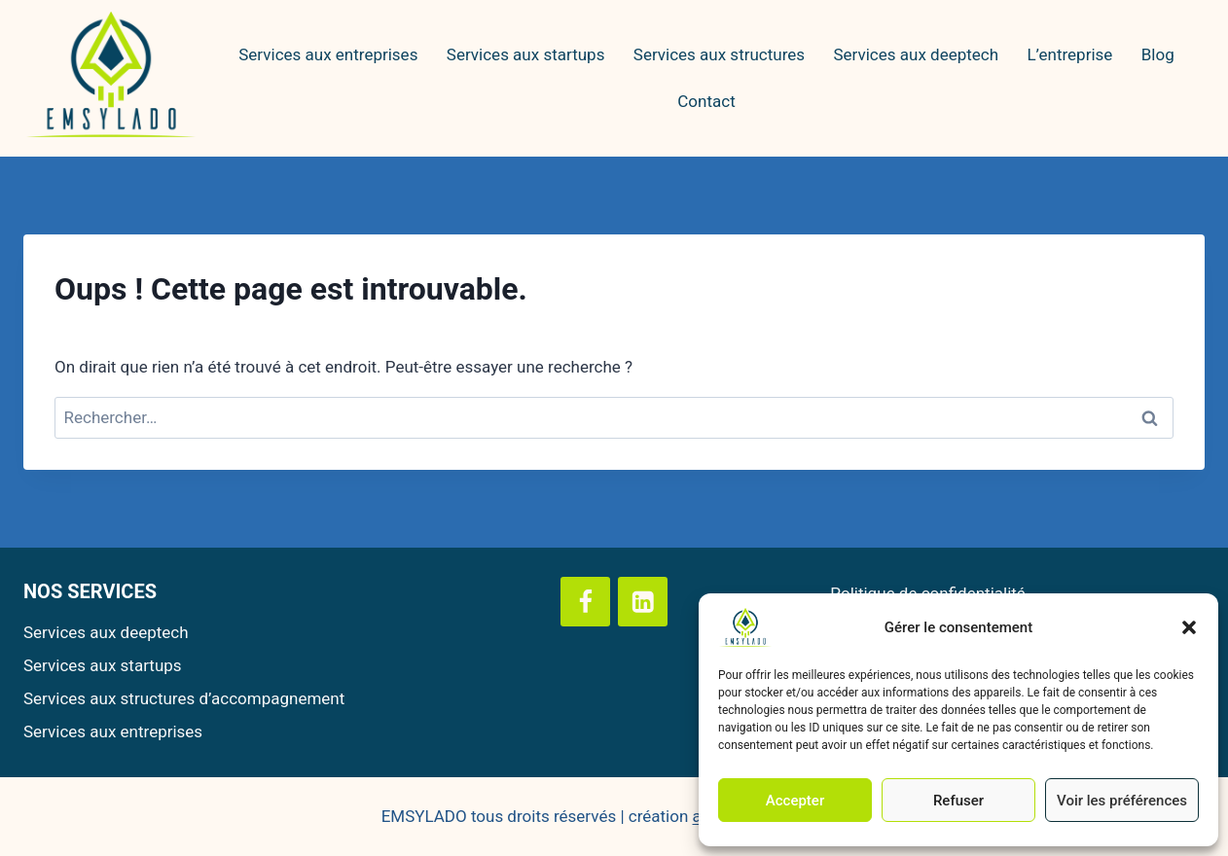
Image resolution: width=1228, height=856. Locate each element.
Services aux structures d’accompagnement (183, 698)
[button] (1189, 627)
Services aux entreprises (327, 54)
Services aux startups (526, 54)
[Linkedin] (643, 601)
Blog (1157, 54)
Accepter (795, 800)
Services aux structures (719, 54)
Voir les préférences (1122, 800)
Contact (706, 101)
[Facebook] (585, 601)
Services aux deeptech (915, 54)
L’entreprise (1069, 54)
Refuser (958, 800)
